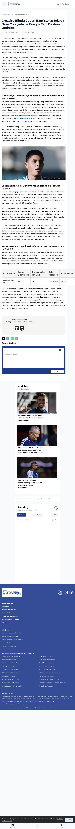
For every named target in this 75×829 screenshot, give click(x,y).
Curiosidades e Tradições (10, 669)
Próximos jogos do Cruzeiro (11, 633)
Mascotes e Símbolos (46, 666)
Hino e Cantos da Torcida (10, 679)
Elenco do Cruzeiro (8, 643)
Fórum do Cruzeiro (8, 613)
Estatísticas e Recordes (47, 669)
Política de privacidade (10, 616)
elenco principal (27, 118)
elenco (22, 58)
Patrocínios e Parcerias (10, 673)
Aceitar (69, 820)
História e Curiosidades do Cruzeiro (18, 653)
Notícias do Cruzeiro (9, 610)
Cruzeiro (7, 38)
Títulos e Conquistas (46, 656)
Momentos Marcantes (46, 676)
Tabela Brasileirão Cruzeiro (11, 636)
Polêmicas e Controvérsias (11, 683)
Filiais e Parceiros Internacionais (50, 673)
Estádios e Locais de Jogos (11, 663)
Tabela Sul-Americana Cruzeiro (12, 639)
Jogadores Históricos (9, 659)
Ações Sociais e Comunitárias (12, 686)
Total (55, 515)
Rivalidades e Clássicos (47, 663)
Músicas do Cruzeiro (9, 646)
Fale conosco (6, 623)
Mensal (38, 515)
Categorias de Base (8, 676)
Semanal (21, 515)
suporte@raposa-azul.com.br (13, 704)
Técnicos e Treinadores (47, 659)
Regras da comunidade (10, 619)
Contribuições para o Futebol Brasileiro (52, 683)
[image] (60, 350)
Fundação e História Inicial (11, 656)
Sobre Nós (5, 606)
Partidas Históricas (8, 666)
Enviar (57, 371)
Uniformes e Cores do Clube (49, 679)
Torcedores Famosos (46, 686)
